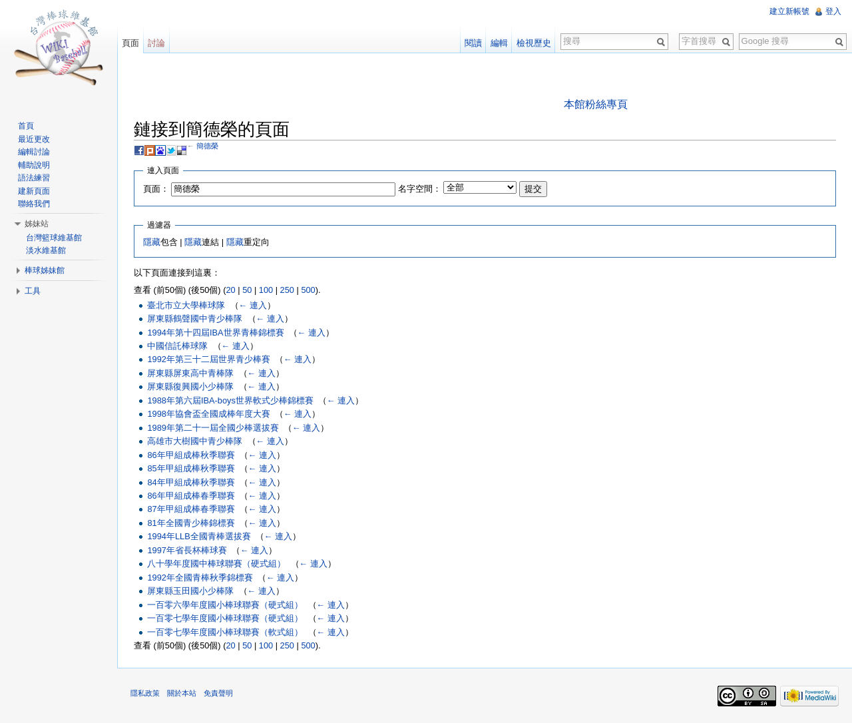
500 (308, 290)
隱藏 (151, 242)
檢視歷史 (534, 43)
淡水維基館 (46, 250)
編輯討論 (34, 151)
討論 (156, 43)
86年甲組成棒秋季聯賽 (190, 455)
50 (247, 290)
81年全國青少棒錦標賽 (190, 523)
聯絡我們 (34, 203)
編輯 (499, 43)
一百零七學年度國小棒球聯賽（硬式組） (225, 618)
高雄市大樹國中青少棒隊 (194, 441)
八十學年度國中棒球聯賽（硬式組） (216, 564)
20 (230, 290)
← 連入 (253, 305)
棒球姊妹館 (45, 270)
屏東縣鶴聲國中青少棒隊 (194, 319)
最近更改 (34, 139)
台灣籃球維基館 (54, 237)
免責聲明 (218, 693)
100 (266, 290)
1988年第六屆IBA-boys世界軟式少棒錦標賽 (230, 400)
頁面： (156, 189)
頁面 (130, 43)
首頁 (26, 125)
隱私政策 (145, 693)
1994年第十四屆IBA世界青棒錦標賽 (215, 333)
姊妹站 (37, 223)
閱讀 (473, 43)
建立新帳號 (789, 11)
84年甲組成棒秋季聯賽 (190, 482)
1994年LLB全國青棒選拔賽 (198, 536)
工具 (33, 291)
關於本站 (181, 693)
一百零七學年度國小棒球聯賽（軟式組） (225, 632)
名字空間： (419, 189)
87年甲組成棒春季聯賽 (190, 509)
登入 (833, 11)
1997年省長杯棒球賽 (186, 550)
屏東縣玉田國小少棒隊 (190, 591)
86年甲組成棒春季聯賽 (190, 496)
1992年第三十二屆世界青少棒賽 (208, 359)
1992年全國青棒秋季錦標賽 (199, 578)
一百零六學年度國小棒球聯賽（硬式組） (225, 605)
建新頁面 (34, 191)
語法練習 (34, 177)
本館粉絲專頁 (596, 104)
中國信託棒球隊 (177, 346)
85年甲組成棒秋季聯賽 (190, 468)
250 (287, 290)
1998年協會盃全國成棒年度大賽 (208, 414)
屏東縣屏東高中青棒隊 (190, 373)
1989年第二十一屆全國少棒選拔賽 (212, 428)
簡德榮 (207, 146)
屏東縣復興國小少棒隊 (190, 386)
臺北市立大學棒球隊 (186, 305)
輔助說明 (34, 165)
